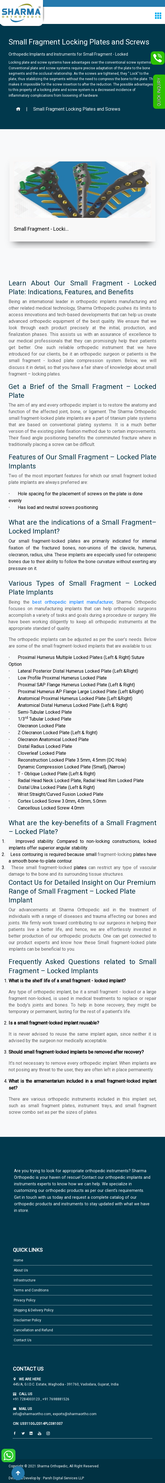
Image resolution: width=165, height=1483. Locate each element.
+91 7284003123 (27, 1399)
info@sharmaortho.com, (32, 1414)
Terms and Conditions (31, 1290)
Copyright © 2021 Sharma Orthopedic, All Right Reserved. (54, 1466)
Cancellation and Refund (33, 1330)
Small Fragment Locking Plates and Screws (76, 109)
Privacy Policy (24, 1300)
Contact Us (22, 1340)
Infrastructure (24, 1280)
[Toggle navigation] (158, 15)
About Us (20, 1270)
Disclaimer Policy (27, 1320)
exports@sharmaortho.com (75, 1414)
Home (18, 1260)
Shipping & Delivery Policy (33, 1310)
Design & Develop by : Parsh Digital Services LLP (46, 1478)
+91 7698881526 (55, 1399)
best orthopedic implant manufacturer (72, 602)
